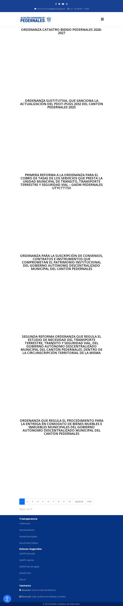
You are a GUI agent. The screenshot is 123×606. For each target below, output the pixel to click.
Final (89, 501)
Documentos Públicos (28, 543)
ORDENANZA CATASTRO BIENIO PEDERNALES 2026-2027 (61, 31)
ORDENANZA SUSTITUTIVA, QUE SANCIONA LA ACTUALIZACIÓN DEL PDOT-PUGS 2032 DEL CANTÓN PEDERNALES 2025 (61, 103)
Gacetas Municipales (28, 536)
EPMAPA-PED (25, 573)
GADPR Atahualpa (27, 553)
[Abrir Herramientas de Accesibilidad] (7, 599)
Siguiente (79, 501)
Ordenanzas (24, 523)
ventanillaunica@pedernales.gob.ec (51, 8)
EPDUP (22, 579)
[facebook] (56, 4)
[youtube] (63, 4)
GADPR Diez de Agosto (29, 566)
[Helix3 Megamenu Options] (102, 19)
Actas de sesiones (26, 530)
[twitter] (59, 4)
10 (70, 501)
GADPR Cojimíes (26, 560)
